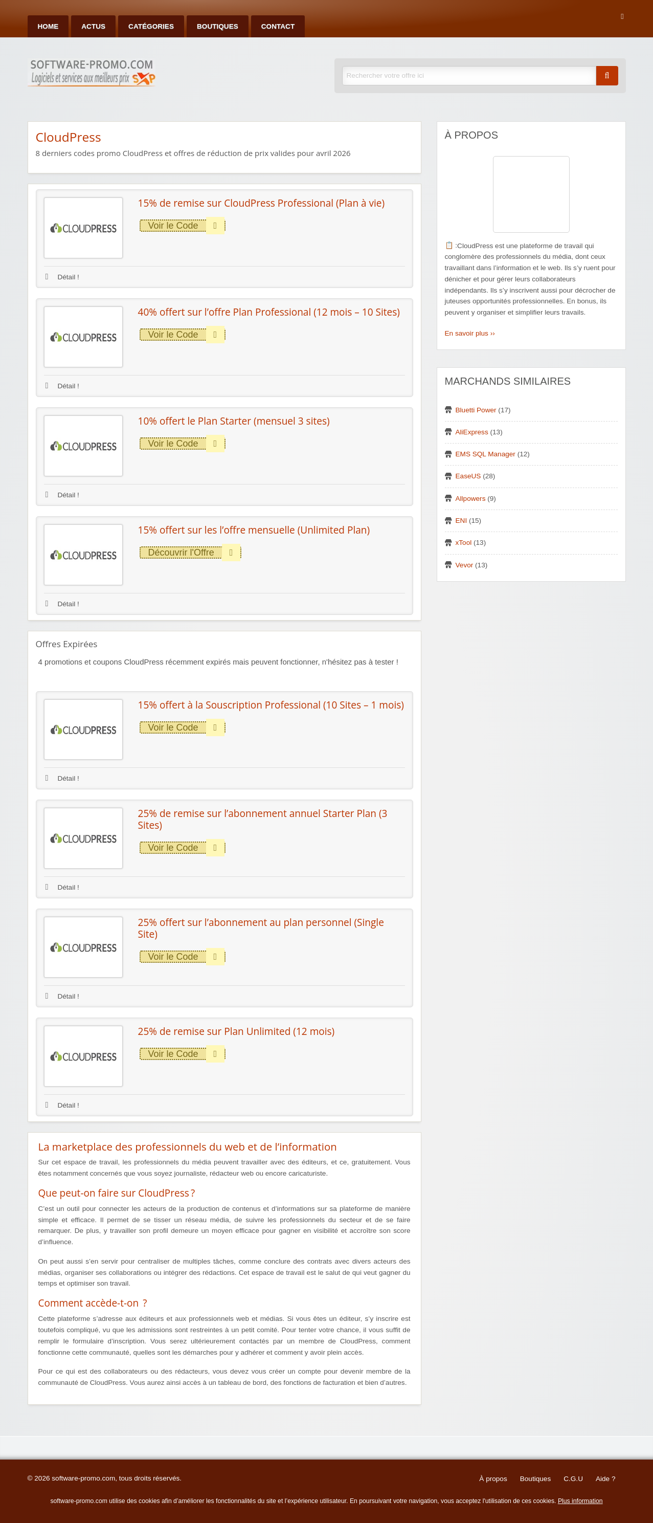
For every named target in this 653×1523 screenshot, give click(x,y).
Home (48, 26)
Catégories (151, 26)
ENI (461, 520)
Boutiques (217, 26)
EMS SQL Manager (485, 454)
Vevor (465, 565)
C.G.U (573, 1479)
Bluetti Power (476, 410)
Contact (278, 26)
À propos (493, 1479)
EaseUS (468, 476)
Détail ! (62, 277)
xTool (464, 542)
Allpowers (471, 498)
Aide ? (606, 1479)
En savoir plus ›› (470, 333)
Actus (93, 26)
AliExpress (472, 432)
